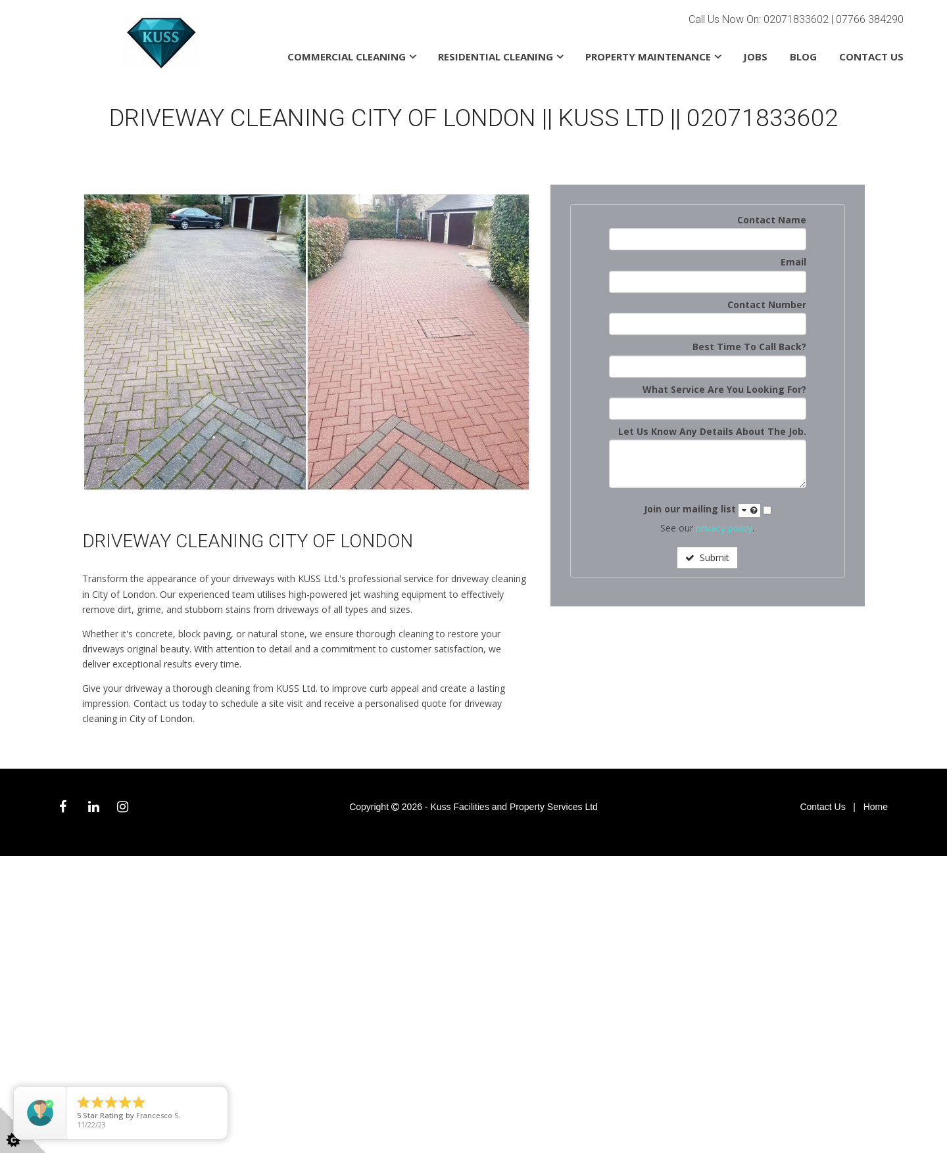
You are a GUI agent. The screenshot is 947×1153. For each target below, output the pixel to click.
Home (875, 807)
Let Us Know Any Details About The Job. (712, 431)
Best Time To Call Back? (749, 346)
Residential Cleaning (495, 56)
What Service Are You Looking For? (724, 389)
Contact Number (766, 304)
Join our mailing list (702, 509)
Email (793, 262)
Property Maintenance (648, 56)
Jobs (755, 56)
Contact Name (771, 220)
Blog (803, 56)
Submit (707, 557)
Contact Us (871, 56)
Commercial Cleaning (346, 56)
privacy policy (724, 528)
